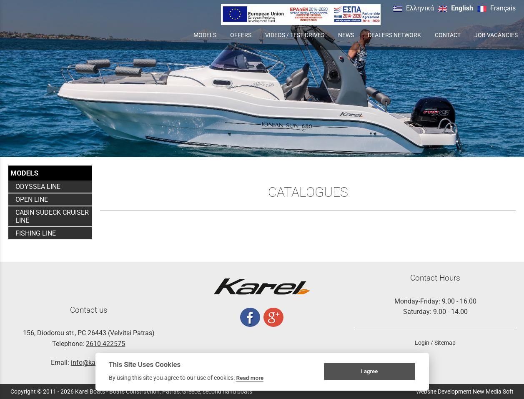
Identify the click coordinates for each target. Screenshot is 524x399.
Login (422, 342)
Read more (250, 377)
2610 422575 (105, 344)
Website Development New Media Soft (465, 391)
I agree (369, 371)
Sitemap (445, 342)
